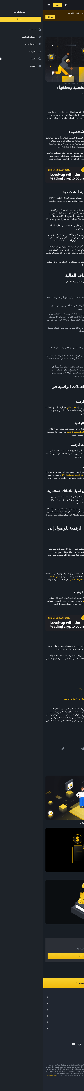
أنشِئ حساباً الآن (42, 956)
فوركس (57, 373)
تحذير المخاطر (77, 1077)
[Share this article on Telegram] (39, 748)
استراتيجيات (11, 576)
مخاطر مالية (67, 555)
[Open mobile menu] (5, 5)
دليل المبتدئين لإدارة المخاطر (39, 579)
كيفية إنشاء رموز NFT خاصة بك (63, 694)
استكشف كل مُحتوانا (42, 983)
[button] (5, 5)
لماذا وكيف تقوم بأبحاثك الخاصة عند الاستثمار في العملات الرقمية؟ (48, 699)
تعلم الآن (7, 17)
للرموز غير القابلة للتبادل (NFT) (32, 475)
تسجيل (14, 5)
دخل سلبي (27, 407)
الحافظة (45, 499)
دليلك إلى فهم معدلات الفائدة (64, 683)
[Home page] (50, 5)
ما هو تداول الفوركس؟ (67, 678)
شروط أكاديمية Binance (63, 1077)
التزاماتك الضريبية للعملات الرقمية (54, 601)
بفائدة (69, 350)
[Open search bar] (22, 5)
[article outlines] (78, 21)
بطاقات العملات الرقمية (34, 432)
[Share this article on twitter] (80, 748)
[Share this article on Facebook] (59, 748)
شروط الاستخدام (9, 1075)
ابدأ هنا (52, 518)
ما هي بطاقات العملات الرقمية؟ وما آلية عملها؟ (56, 689)
